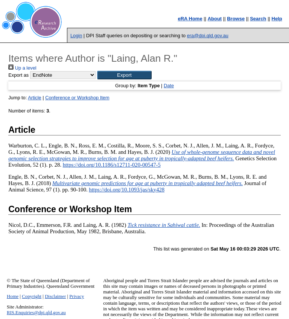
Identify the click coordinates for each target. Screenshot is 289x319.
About (215, 18)
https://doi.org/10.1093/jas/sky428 (126, 190)
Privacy (76, 296)
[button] (124, 75)
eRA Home (190, 18)
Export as (18, 75)
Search (258, 18)
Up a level (22, 68)
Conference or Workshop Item (77, 97)
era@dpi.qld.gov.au (207, 35)
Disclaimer (55, 296)
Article (34, 97)
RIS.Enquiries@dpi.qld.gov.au (36, 312)
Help (277, 18)
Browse (236, 18)
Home (12, 296)
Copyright (31, 296)
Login (76, 35)
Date (169, 85)
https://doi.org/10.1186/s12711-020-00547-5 (112, 165)
